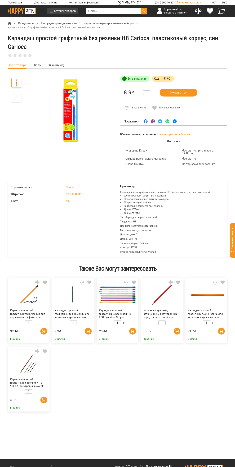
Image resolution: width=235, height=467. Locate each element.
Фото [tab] (37, 65)
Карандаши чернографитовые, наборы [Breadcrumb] (109, 23)
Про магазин (15, 2)
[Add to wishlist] (45, 282)
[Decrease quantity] (141, 93)
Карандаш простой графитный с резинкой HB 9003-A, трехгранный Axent (26, 382)
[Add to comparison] (37, 282)
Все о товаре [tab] (17, 65)
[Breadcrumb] (9, 23)
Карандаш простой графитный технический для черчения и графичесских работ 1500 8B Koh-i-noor (27, 314)
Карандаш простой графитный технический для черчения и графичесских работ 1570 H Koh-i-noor (205, 314)
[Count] (146, 92)
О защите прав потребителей (173, 134)
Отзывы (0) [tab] (56, 65)
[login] (210, 11)
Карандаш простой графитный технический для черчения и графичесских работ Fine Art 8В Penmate (72, 314)
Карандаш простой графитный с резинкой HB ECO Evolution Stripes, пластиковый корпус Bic (115, 314)
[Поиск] (144, 11)
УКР (213, 2)
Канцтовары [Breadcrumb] (26, 23)
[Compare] (198, 11)
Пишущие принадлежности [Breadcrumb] (59, 23)
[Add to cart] (43, 330)
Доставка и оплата (45, 2)
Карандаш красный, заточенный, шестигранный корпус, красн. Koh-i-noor (161, 314)
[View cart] (221, 11)
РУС (224, 2)
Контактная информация (84, 2)
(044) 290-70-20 (164, 2)
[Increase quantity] (153, 93)
